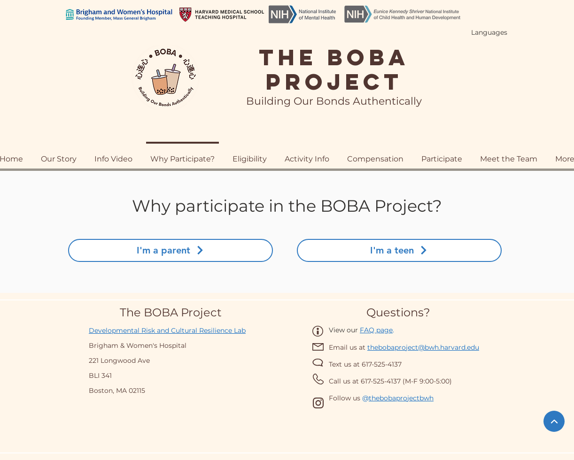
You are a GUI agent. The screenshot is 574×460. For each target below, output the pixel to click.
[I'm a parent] (170, 250)
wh (429, 398)
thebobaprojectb (396, 398)
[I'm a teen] (399, 250)
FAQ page (376, 330)
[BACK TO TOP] (554, 421)
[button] (375, 155)
